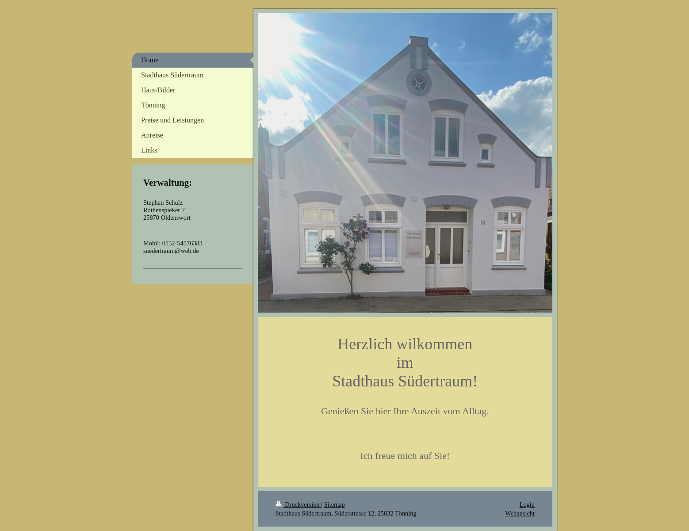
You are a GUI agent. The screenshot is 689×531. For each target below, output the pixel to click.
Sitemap (334, 504)
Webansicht (520, 513)
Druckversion (299, 504)
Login (527, 504)
